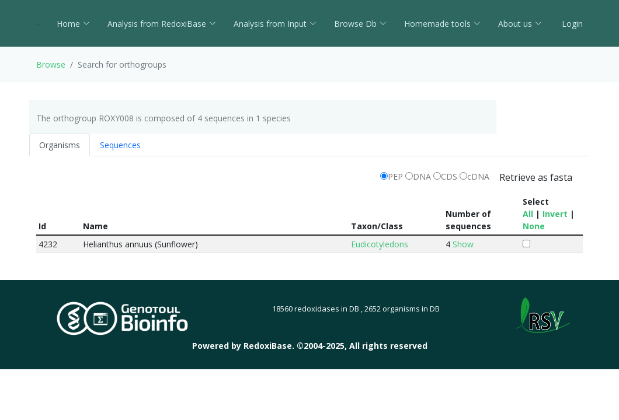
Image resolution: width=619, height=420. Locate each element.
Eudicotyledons (379, 244)
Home (73, 23)
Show (463, 244)
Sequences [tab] (120, 144)
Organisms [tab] (59, 144)
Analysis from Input (275, 23)
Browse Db (360, 23)
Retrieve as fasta (535, 177)
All (528, 213)
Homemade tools (442, 23)
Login (571, 23)
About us (520, 23)
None (534, 226)
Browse (50, 64)
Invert (555, 213)
